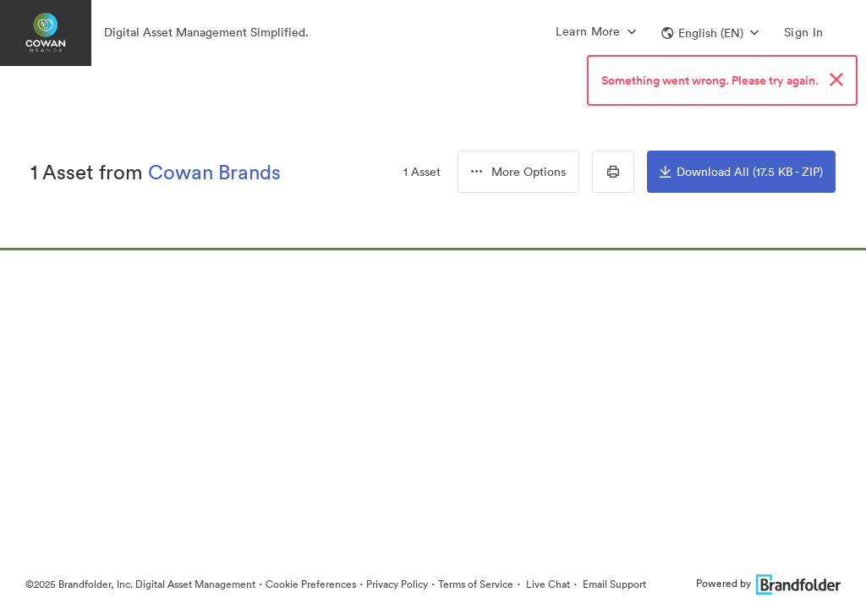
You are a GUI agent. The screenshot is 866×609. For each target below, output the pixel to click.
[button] (710, 33)
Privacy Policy (397, 584)
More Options (518, 171)
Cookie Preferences (311, 584)
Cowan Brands (214, 171)
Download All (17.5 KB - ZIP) (741, 171)
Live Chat (546, 584)
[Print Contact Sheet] (613, 172)
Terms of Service (475, 584)
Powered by (768, 583)
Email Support (613, 584)
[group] (518, 172)
